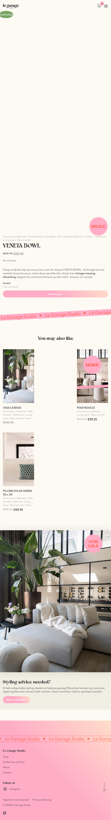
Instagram (11, 788)
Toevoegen (55, 294)
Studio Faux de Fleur (14, 761)
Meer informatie (16, 699)
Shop (6, 756)
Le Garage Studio (21, 804)
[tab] (9, 260)
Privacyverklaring (41, 799)
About (6, 767)
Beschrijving (9, 260)
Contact (7, 772)
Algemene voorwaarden (16, 799)
